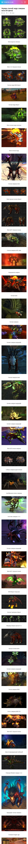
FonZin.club (8, 2)
